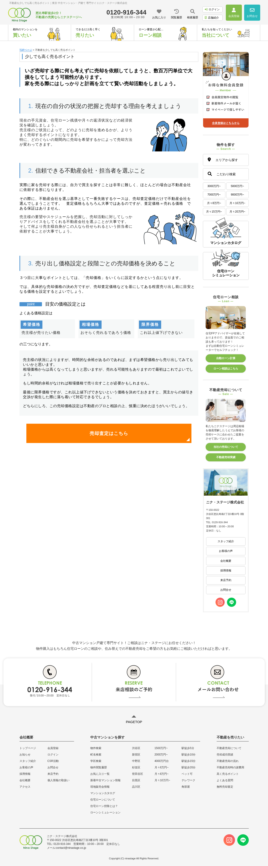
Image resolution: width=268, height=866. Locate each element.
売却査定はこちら (109, 433)
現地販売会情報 (100, 786)
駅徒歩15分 (189, 761)
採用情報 (225, 570)
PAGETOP (134, 722)
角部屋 (186, 786)
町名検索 (95, 754)
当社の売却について (225, 447)
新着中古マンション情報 (105, 780)
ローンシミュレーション (105, 812)
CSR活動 (53, 761)
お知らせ (24, 754)
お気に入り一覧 (100, 773)
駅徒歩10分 (189, 754)
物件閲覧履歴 (98, 767)
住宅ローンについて (102, 799)
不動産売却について (229, 748)
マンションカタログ (102, 793)
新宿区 (136, 754)
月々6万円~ (162, 767)
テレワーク (188, 780)
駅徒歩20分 (189, 767)
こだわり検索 (222, 174)
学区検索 (95, 761)
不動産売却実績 (225, 457)
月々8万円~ (214, 203)
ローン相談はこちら (225, 368)
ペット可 (187, 773)
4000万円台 (162, 761)
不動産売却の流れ (228, 761)
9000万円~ (237, 194)
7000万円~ (214, 194)
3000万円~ (214, 186)
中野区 (136, 761)
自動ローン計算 (225, 358)
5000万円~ (237, 186)
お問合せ (225, 589)
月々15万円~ (214, 211)
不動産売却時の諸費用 (230, 767)
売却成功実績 (225, 754)
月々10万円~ (237, 203)
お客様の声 (226, 551)
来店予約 (225, 580)
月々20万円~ (237, 211)
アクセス (24, 786)
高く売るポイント (228, 773)
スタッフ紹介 (226, 541)
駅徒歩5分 (188, 748)
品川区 (136, 786)
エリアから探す (223, 159)
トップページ (27, 748)
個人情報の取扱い (58, 780)
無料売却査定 (225, 786)
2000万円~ (161, 754)
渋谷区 (136, 748)
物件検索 (95, 748)
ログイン (212, 9)
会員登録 (52, 748)
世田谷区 (137, 773)
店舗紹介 (212, 17)
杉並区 (136, 767)
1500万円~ (161, 748)
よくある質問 (225, 780)
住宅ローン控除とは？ (104, 806)
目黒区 (136, 780)
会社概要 (225, 560)
